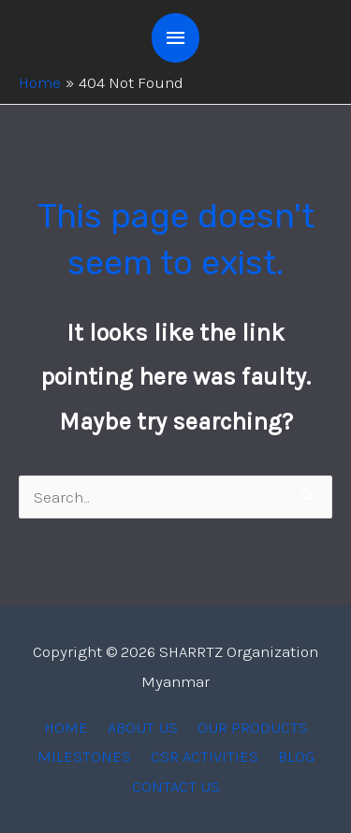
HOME (66, 727)
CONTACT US (176, 786)
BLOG (296, 756)
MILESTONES (84, 756)
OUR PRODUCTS (252, 727)
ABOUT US (143, 727)
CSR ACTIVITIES (204, 756)
